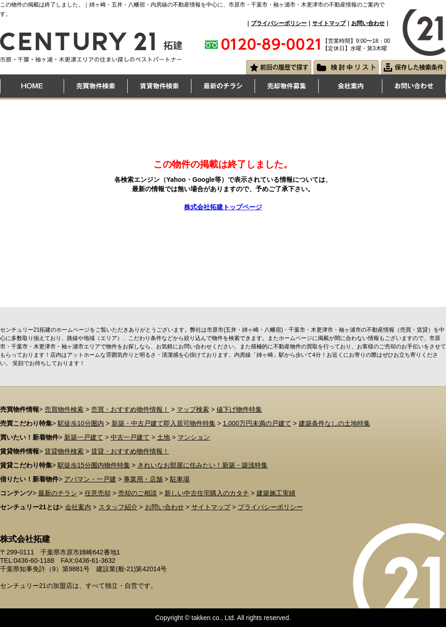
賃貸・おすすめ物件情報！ (130, 451)
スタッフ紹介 (118, 507)
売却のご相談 (137, 493)
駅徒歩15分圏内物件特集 (94, 465)
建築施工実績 (275, 493)
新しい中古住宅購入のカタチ (206, 493)
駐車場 (180, 479)
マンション (193, 437)
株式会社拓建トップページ (223, 207)
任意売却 (98, 493)
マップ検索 (193, 409)
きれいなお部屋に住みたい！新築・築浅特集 (203, 465)
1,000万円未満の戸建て (257, 423)
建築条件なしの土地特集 (334, 423)
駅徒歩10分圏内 (81, 423)
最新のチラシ (57, 493)
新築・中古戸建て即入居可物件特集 (164, 423)
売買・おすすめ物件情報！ (130, 409)
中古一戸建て (130, 437)
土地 (163, 437)
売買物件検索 (64, 409)
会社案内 (78, 507)
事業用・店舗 (143, 479)
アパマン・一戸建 (90, 479)
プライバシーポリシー (279, 23)
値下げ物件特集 (239, 409)
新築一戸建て (83, 437)
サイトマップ (329, 23)
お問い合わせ (368, 23)
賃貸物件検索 (64, 451)
